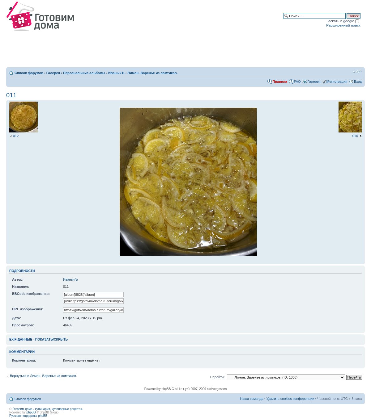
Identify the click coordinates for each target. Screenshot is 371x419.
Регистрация (337, 81)
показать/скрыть (51, 339)
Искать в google (343, 21)
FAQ (297, 81)
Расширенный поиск (343, 25)
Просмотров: (23, 325)
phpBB (31, 412)
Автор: (17, 279)
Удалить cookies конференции (290, 398)
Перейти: (217, 377)
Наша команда (251, 398)
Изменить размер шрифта (357, 71)
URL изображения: (27, 309)
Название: (20, 286)
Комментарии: (24, 360)
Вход (358, 81)
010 (355, 136)
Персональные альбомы (84, 73)
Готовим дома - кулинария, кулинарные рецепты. (47, 409)
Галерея (53, 73)
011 (11, 95)
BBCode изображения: (31, 293)
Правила (279, 81)
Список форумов (29, 73)
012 (16, 136)
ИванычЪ (116, 73)
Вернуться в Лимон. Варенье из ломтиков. (43, 376)
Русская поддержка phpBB (28, 415)
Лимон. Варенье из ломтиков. (152, 73)
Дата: (16, 318)
